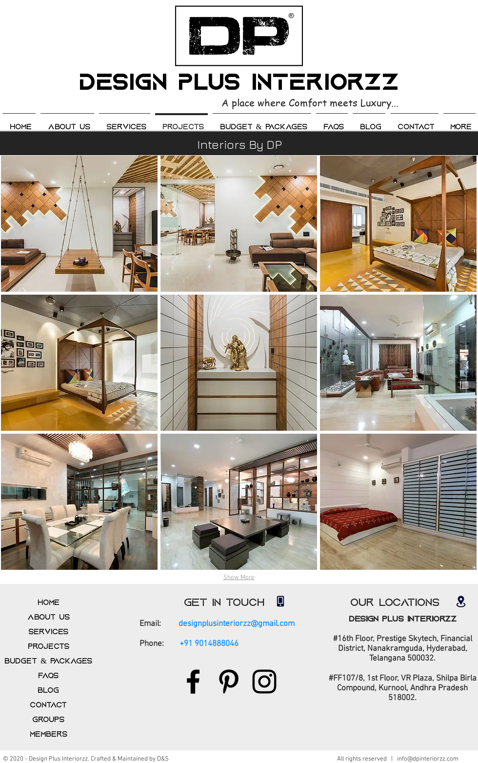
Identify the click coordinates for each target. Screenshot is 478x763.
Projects (48, 646)
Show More (239, 578)
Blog (48, 690)
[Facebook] (193, 681)
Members (48, 734)
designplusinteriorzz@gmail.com (237, 624)
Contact (48, 705)
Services (48, 631)
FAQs (48, 675)
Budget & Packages (48, 661)
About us (48, 617)
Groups (48, 719)
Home (49, 602)
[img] (79, 224)
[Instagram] (264, 681)
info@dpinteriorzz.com (427, 759)
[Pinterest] (229, 681)
